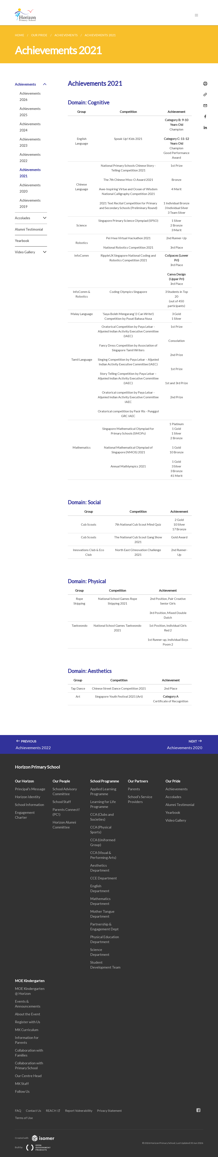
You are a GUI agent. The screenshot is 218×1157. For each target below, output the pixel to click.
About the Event (27, 1014)
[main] (109, 389)
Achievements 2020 (30, 188)
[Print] (204, 83)
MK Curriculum (26, 1030)
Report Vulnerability (78, 1110)
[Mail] (204, 103)
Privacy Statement (109, 1110)
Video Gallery (31, 252)
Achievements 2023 (30, 142)
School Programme (104, 781)
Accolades (31, 218)
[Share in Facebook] (204, 114)
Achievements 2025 (30, 112)
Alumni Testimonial (29, 229)
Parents (134, 789)
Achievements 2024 (30, 127)
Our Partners (138, 781)
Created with (38, 1137)
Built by (36, 1147)
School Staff (62, 801)
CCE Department (103, 878)
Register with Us (27, 1022)
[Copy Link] (204, 94)
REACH (51, 1110)
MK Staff (22, 1083)
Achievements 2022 (30, 157)
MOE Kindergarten (30, 981)
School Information (29, 804)
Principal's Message (30, 789)
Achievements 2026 (30, 96)
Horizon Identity (27, 797)
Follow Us (22, 1091)
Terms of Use (24, 1118)
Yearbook (22, 241)
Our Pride (172, 781)
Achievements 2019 (30, 203)
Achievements (31, 84)
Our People (61, 781)
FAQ (18, 1110)
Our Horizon (24, 781)
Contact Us (33, 1110)
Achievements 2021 (30, 173)
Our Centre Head (28, 1076)
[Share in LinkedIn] (204, 125)
